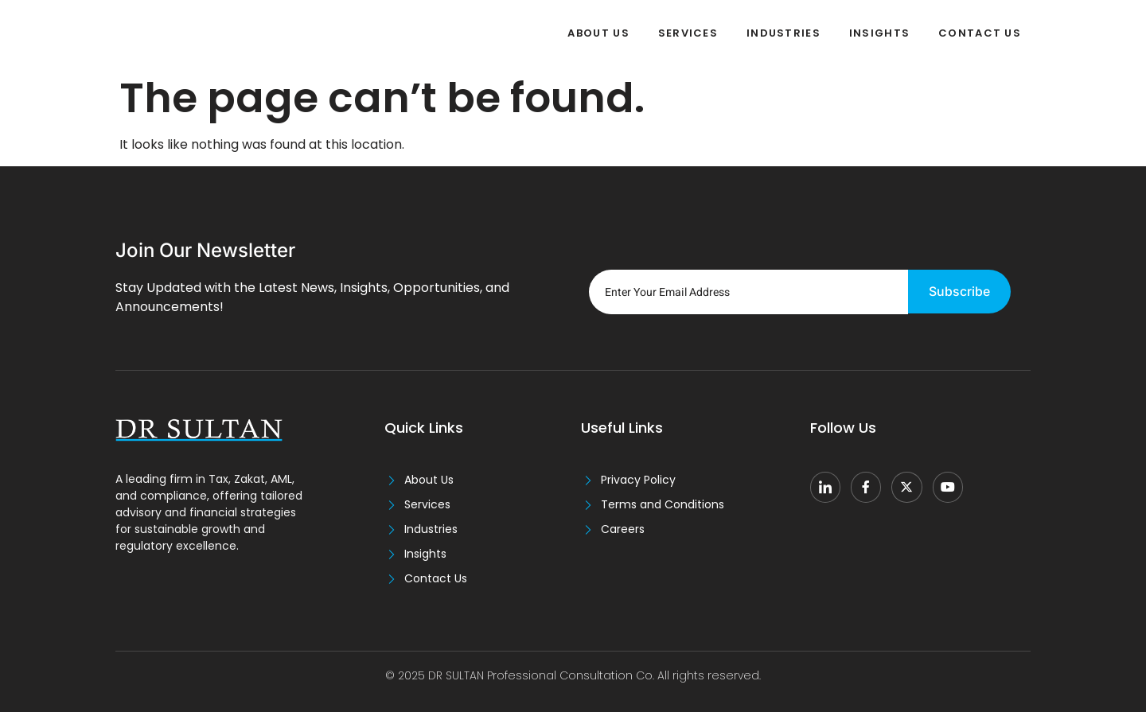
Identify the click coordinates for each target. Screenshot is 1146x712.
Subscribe (959, 292)
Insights (879, 33)
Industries (783, 33)
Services (687, 33)
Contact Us (979, 33)
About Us (598, 33)
